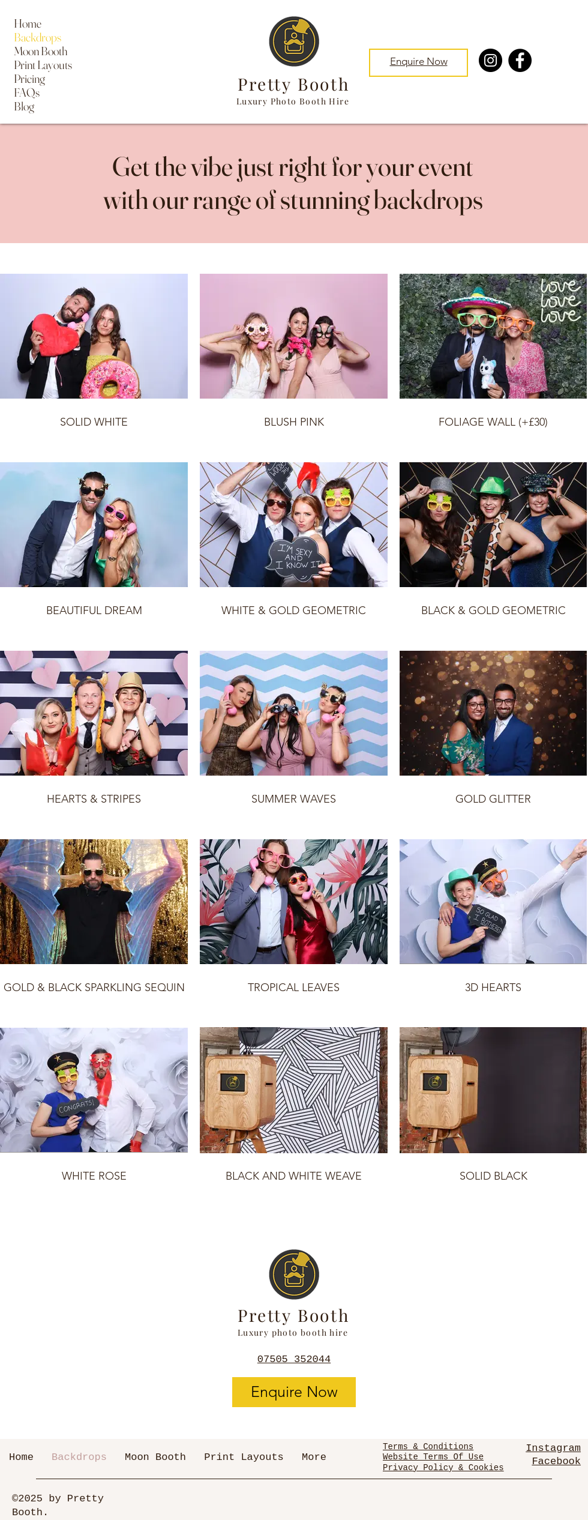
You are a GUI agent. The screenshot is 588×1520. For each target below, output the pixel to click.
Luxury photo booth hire (293, 1332)
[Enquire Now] (294, 1392)
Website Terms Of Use (433, 1457)
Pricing (29, 78)
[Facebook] (520, 60)
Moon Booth (40, 51)
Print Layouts (43, 64)
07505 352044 (294, 1359)
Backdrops (37, 37)
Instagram (553, 1448)
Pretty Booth (294, 84)
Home (27, 23)
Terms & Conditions (428, 1447)
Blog (24, 106)
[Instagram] (490, 60)
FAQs (27, 92)
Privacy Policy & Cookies (443, 1468)
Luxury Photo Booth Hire (292, 101)
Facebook (556, 1461)
